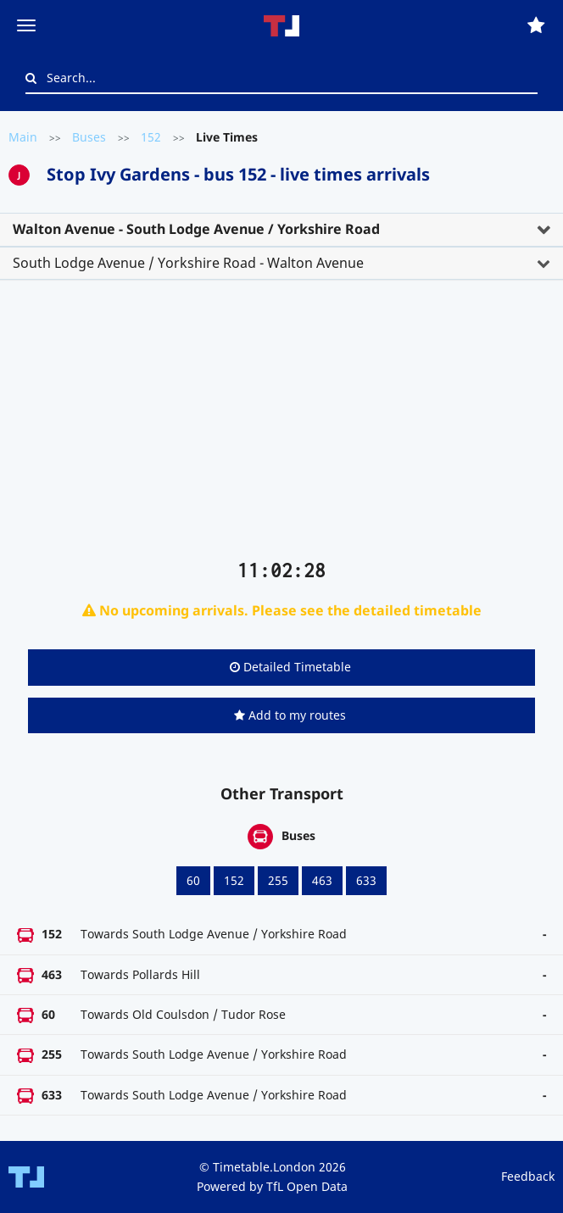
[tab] (281, 230)
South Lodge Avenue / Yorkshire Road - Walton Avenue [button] (188, 262)
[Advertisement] (281, 426)
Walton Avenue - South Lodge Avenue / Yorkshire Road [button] (196, 229)
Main (22, 137)
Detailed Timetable (290, 667)
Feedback (528, 1176)
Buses (89, 137)
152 (151, 137)
